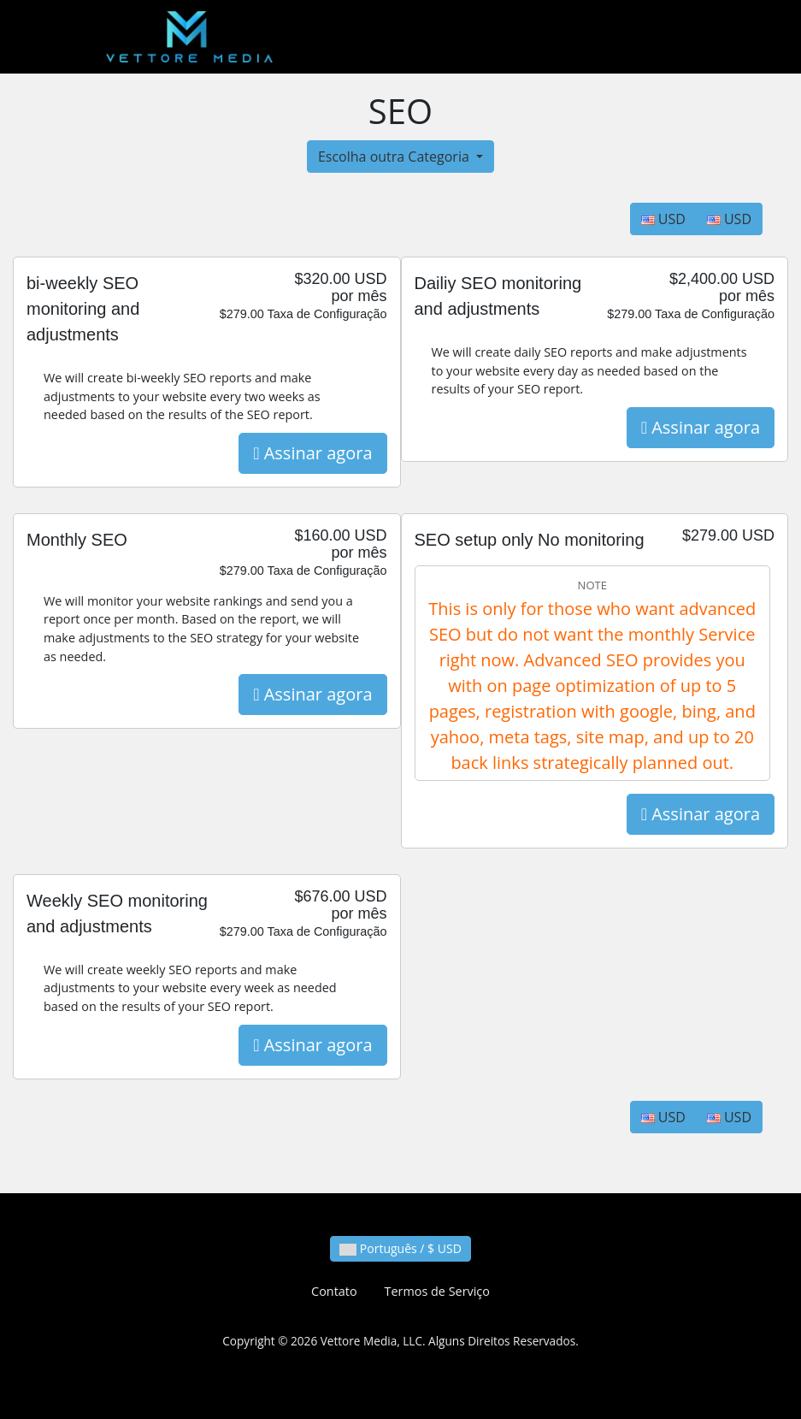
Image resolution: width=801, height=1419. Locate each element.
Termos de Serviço (437, 1291)
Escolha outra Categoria (395, 156)
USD (663, 219)
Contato (333, 1291)
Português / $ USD (400, 1248)
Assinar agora (312, 452)
